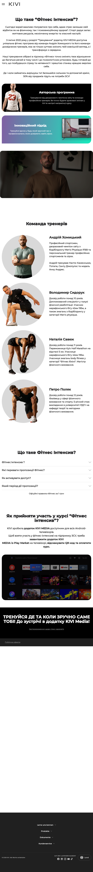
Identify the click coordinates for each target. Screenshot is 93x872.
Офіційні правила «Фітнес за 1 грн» (46, 614)
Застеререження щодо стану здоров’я (46, 795)
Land (84, 857)
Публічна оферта (12, 808)
